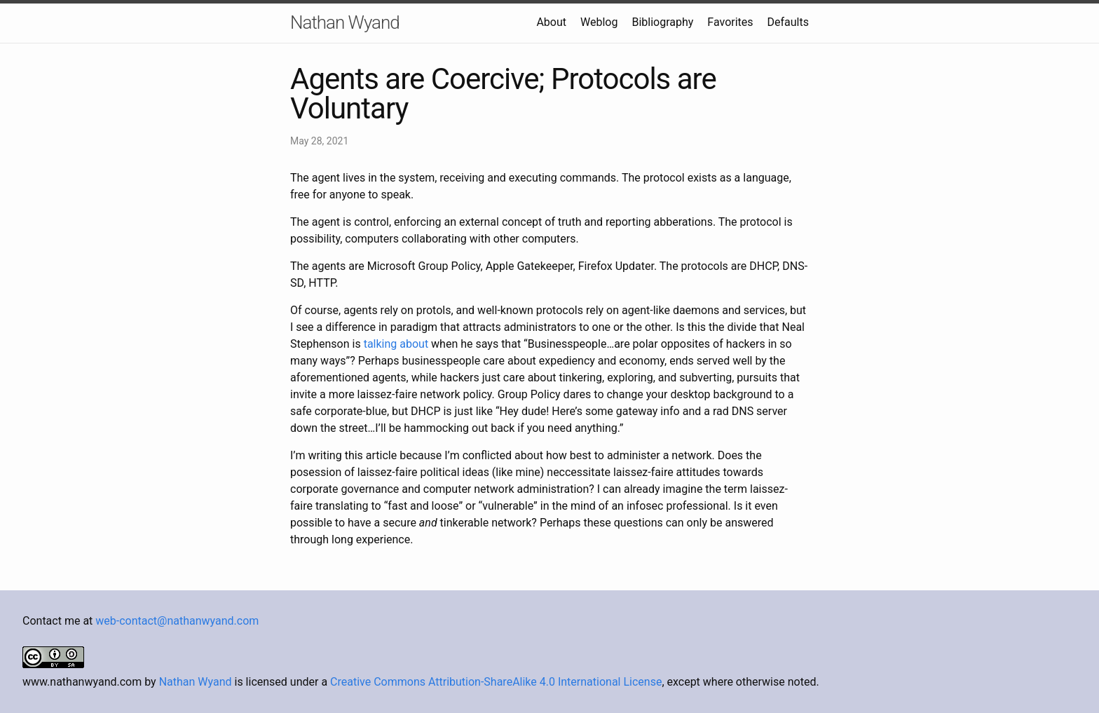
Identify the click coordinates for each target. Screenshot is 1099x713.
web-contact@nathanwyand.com (177, 620)
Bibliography (662, 22)
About (551, 22)
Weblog (598, 22)
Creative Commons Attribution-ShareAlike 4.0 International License (496, 681)
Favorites (730, 22)
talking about (396, 344)
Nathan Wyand (345, 22)
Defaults (788, 22)
